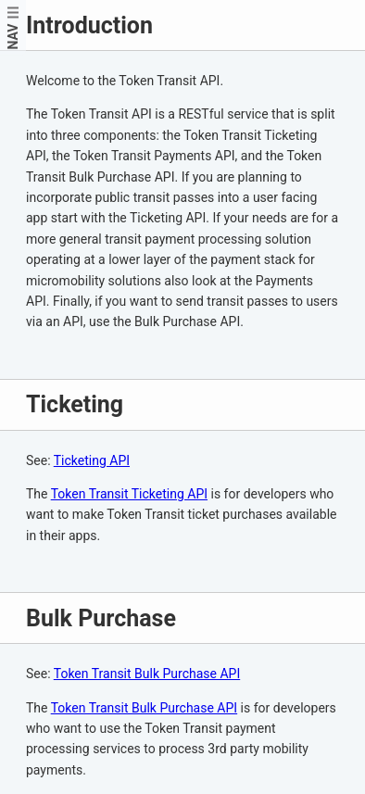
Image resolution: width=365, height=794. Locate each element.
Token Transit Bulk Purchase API (147, 673)
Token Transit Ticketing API (129, 493)
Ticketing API (92, 460)
